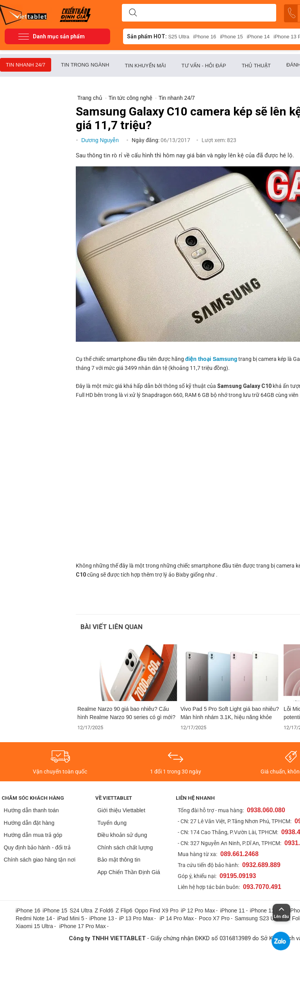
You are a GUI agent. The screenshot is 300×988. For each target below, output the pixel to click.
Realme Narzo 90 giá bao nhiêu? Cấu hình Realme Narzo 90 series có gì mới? (126, 713)
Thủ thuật (256, 66)
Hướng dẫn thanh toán (31, 810)
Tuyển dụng (112, 823)
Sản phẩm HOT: (147, 36)
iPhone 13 (101, 918)
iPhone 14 (258, 37)
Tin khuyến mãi (145, 66)
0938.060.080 (266, 810)
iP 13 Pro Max (136, 918)
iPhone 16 (204, 37)
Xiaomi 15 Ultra (34, 926)
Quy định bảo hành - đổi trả (37, 847)
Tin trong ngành (85, 65)
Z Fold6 (104, 910)
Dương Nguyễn (100, 140)
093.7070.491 (262, 886)
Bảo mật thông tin (118, 859)
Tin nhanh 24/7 (25, 65)
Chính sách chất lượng (125, 847)
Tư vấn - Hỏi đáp (204, 66)
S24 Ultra (81, 910)
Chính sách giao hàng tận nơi (39, 859)
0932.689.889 (261, 865)
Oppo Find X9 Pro (157, 910)
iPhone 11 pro (267, 910)
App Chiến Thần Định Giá (128, 872)
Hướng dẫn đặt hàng (29, 823)
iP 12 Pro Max (198, 910)
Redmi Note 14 (34, 918)
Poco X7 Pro (214, 918)
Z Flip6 (124, 910)
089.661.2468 (239, 854)
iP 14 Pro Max (176, 918)
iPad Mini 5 (70, 918)
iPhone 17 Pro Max (82, 926)
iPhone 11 (232, 910)
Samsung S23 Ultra (258, 918)
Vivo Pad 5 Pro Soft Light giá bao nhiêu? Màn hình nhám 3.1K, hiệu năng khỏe (229, 713)
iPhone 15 (231, 37)
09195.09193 (238, 876)
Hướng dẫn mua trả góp (33, 835)
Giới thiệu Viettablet (121, 810)
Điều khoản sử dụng (122, 835)
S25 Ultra (178, 37)
